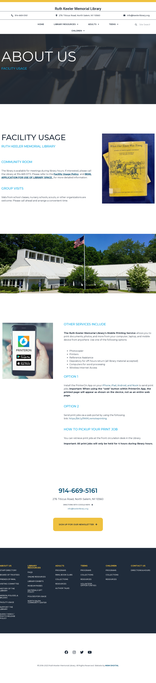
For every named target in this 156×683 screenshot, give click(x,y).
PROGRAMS (60, 570)
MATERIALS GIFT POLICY (35, 591)
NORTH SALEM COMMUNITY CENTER (37, 602)
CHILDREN (78, 30)
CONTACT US (138, 565)
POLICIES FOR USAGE (37, 596)
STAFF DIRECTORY (8, 570)
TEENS (113, 24)
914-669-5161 (78, 490)
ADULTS (93, 24)
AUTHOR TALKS (62, 588)
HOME (41, 24)
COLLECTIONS (61, 579)
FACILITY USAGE (7, 602)
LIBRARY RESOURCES (66, 24)
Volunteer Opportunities (88, 584)
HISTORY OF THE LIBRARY (7, 589)
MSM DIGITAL (112, 665)
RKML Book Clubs (63, 575)
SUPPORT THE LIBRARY (6, 608)
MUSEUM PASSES (35, 586)
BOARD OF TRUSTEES (9, 575)
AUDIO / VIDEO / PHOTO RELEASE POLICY (7, 616)
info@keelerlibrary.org (78, 509)
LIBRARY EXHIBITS (35, 581)
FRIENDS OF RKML (8, 579)
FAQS (30, 572)
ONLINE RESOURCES (37, 577)
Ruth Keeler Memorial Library (78, 9)
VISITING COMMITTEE (9, 584)
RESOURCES (60, 584)
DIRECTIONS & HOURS (140, 570)
